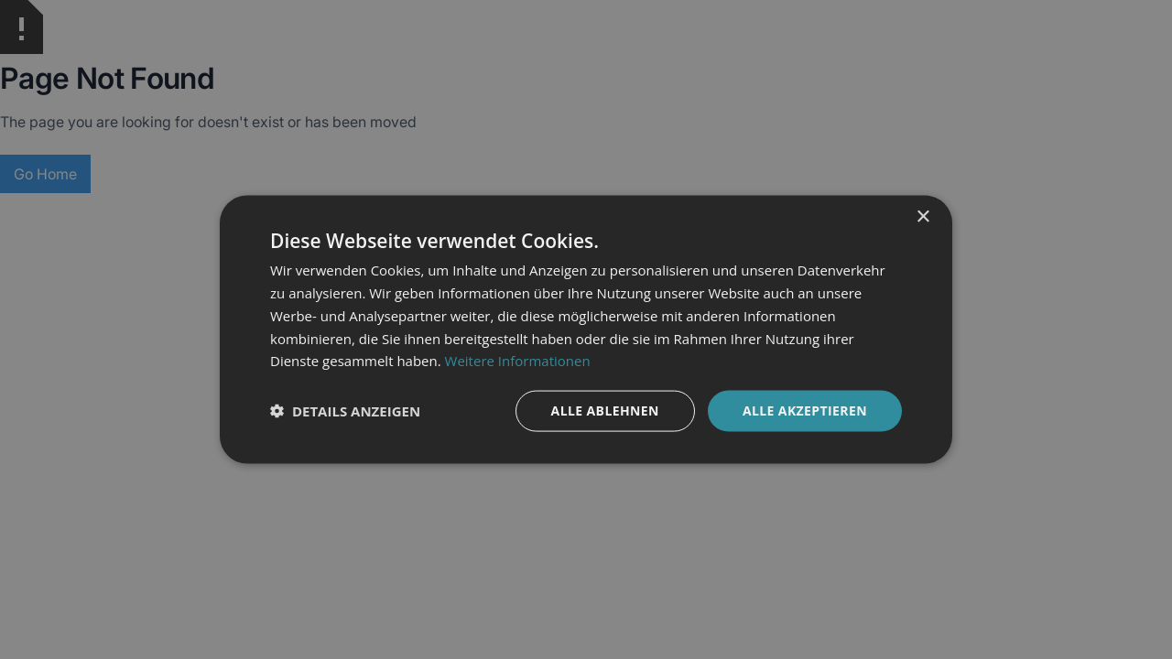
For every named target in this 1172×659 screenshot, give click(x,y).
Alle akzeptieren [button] (805, 410)
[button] (345, 411)
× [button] (922, 217)
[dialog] (586, 329)
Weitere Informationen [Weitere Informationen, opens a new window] (518, 360)
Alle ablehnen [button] (605, 410)
